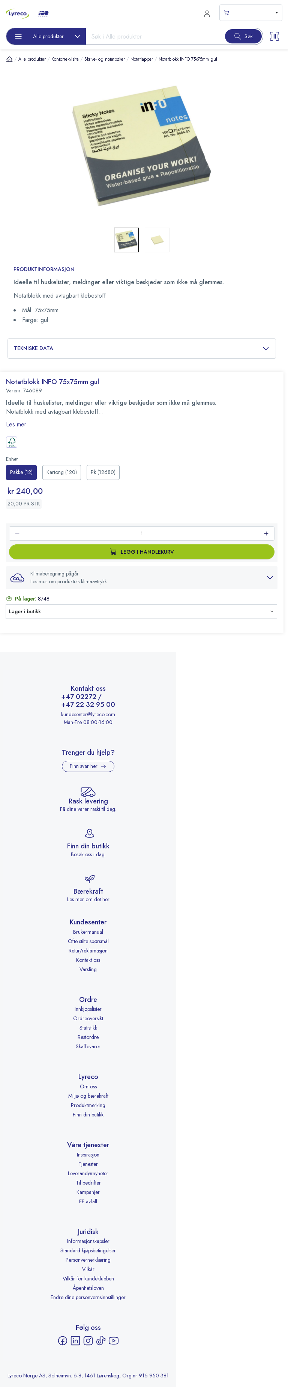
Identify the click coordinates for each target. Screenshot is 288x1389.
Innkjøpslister (88, 1011)
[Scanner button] (274, 36)
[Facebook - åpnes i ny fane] (62, 1342)
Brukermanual (88, 933)
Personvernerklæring (88, 1262)
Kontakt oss (88, 962)
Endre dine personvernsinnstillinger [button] (88, 1299)
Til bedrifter (88, 1184)
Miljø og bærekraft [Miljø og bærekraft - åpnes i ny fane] (88, 1097)
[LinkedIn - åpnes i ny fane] (75, 1342)
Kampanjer (88, 1194)
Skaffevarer (88, 1048)
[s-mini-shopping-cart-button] (250, 12)
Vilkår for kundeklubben (88, 1281)
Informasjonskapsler (88, 1243)
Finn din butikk (88, 1116)
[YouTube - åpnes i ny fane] (113, 1342)
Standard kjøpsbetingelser (88, 1252)
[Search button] (243, 36)
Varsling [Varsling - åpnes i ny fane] (88, 971)
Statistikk (88, 1030)
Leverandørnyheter (88, 1175)
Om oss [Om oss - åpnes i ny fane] (88, 1088)
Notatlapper (141, 59)
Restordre (88, 1039)
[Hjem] (9, 59)
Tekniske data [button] (142, 348)
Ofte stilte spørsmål (88, 943)
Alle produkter (32, 59)
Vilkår (88, 1271)
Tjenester (88, 1166)
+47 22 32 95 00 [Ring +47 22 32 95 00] (88, 707)
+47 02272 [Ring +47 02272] (78, 699)
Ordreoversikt (88, 1020)
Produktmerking (88, 1107)
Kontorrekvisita (65, 59)
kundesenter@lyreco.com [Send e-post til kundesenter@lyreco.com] (88, 716)
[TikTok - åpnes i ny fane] (100, 1342)
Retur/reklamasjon (88, 952)
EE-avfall (88, 1203)
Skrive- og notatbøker (104, 59)
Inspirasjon (88, 1156)
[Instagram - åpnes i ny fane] (88, 1342)
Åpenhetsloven (88, 1290)
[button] (142, 578)
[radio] (21, 472)
